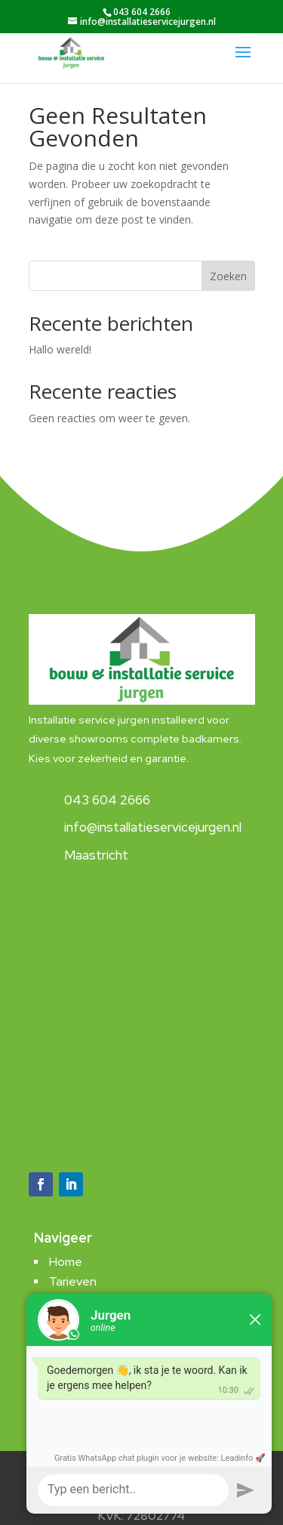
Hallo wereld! (60, 349)
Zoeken (228, 276)
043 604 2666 (107, 800)
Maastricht (96, 855)
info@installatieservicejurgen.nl (152, 827)
